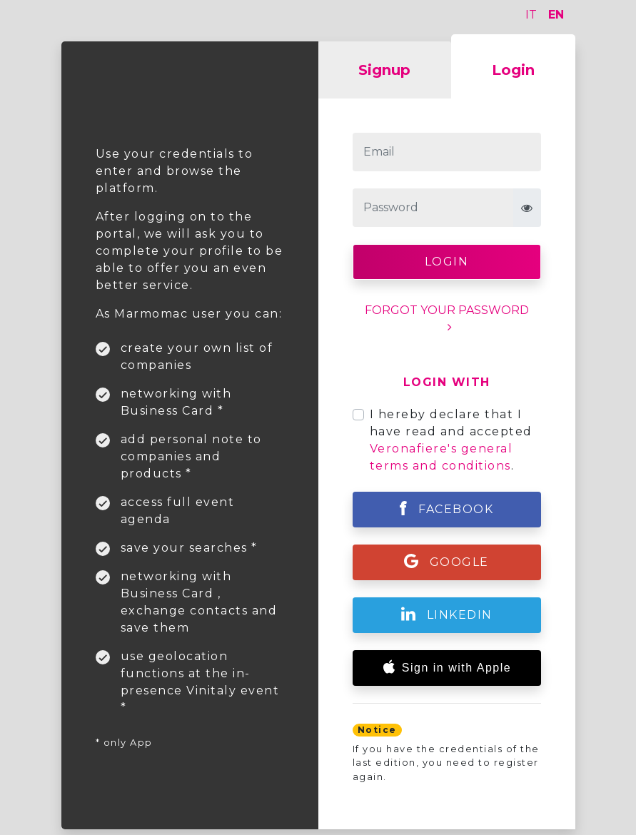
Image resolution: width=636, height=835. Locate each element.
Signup (384, 70)
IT (531, 14)
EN (556, 14)
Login (513, 70)
